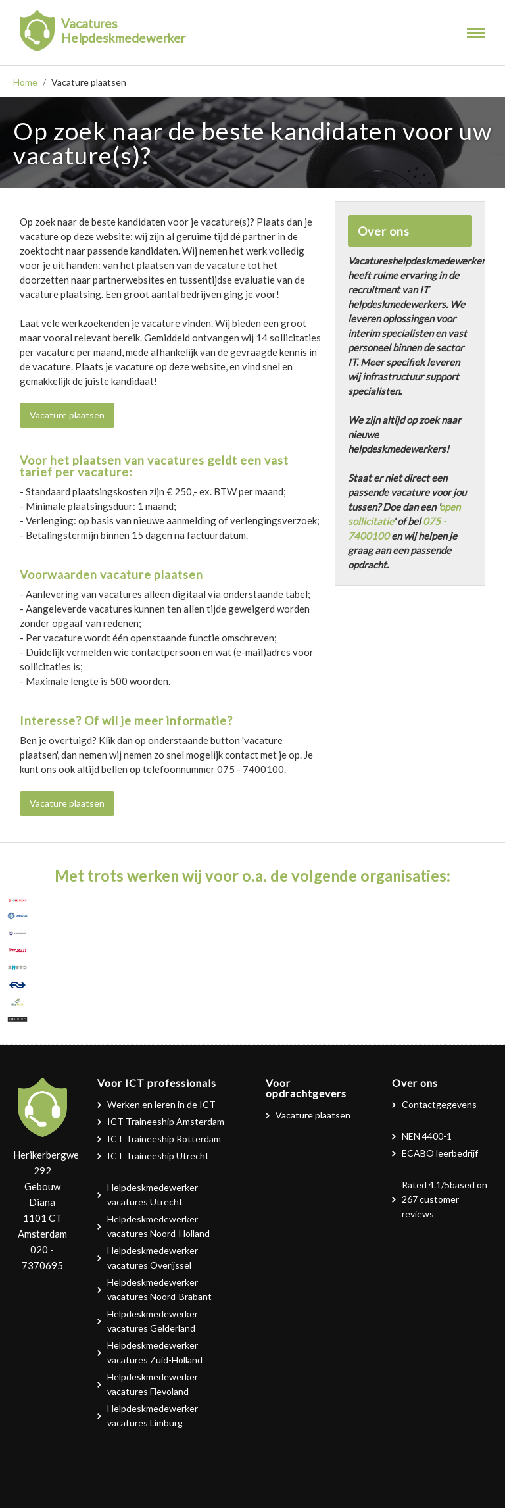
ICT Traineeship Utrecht (158, 1155)
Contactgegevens (439, 1104)
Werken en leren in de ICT (161, 1104)
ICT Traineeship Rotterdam (164, 1138)
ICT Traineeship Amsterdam (165, 1121)
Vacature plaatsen (67, 414)
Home (25, 82)
